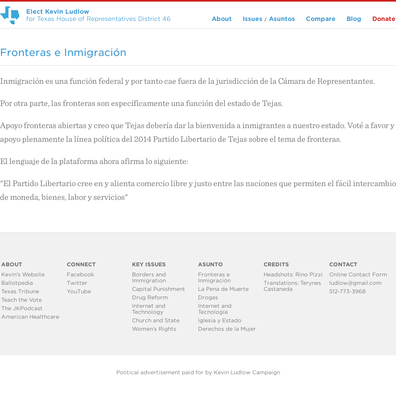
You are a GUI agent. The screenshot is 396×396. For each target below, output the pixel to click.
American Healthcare (30, 317)
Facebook (80, 275)
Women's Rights (154, 329)
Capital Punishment (158, 289)
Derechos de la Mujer (227, 329)
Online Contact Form (358, 275)
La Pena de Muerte (223, 289)
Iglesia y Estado (219, 320)
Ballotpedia (17, 283)
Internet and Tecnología (214, 309)
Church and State (155, 320)
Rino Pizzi (309, 275)
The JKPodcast (22, 308)
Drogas (208, 297)
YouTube (79, 291)
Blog (353, 19)
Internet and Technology (148, 309)
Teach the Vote (21, 300)
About (222, 19)
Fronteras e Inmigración (214, 278)
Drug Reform (150, 297)
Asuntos (282, 19)
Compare (321, 19)
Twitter (77, 283)
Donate (384, 19)
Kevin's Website (23, 275)
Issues (252, 19)
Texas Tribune (20, 291)
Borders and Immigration (149, 278)
